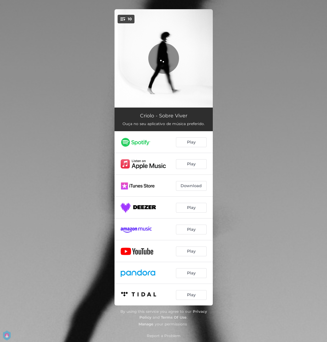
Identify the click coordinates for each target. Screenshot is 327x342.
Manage (146, 324)
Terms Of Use (174, 317)
